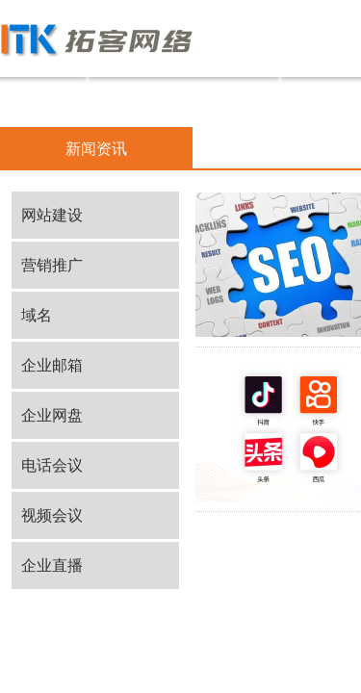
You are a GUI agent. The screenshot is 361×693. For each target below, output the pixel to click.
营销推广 (52, 265)
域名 (36, 315)
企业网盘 (52, 415)
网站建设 (52, 215)
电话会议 (52, 465)
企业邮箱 (52, 365)
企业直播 (52, 565)
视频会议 (52, 515)
